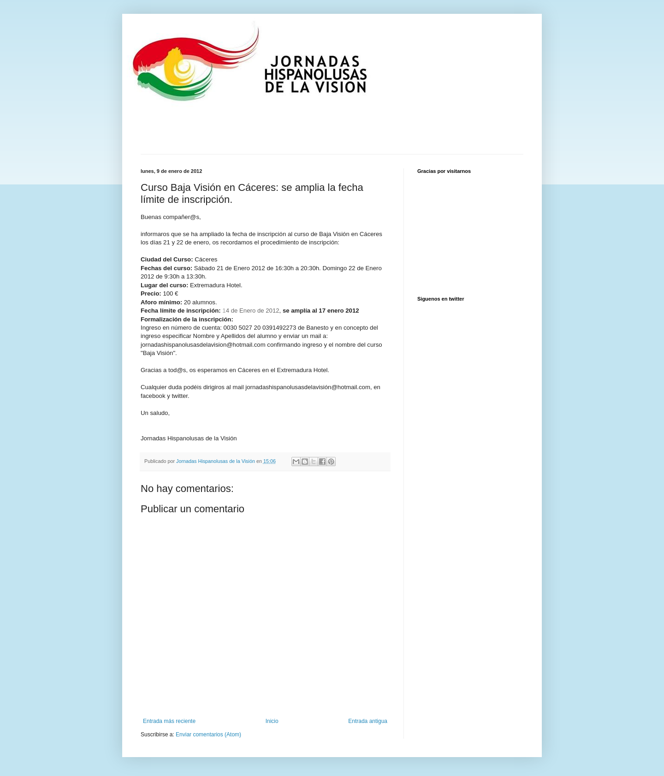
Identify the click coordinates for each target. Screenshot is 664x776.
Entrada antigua (367, 721)
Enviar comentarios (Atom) (208, 734)
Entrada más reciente (169, 721)
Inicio (272, 721)
